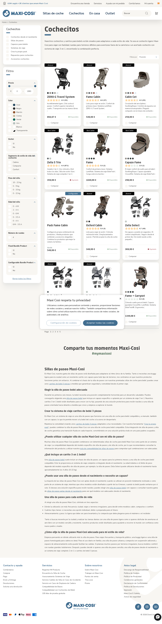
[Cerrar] (120, 299)
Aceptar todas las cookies (100, 322)
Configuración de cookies (63, 322)
